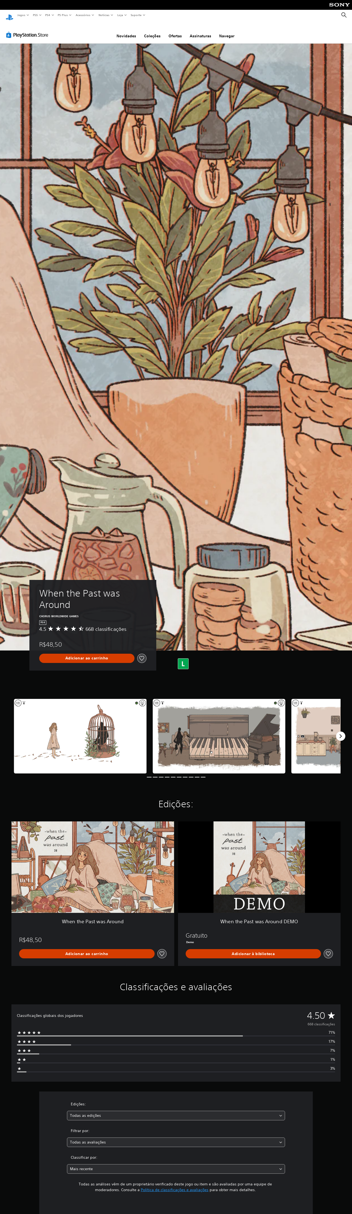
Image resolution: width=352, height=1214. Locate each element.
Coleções (152, 30)
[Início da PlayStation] (9, 15)
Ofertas (175, 30)
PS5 (35, 15)
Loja (120, 15)
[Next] (340, 731)
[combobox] (176, 1110)
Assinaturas (200, 30)
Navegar (226, 30)
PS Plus (63, 15)
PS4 (47, 15)
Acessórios (82, 15)
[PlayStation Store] (28, 29)
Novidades (126, 30)
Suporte (135, 15)
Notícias (103, 15)
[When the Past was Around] (80, 731)
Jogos (21, 15)
